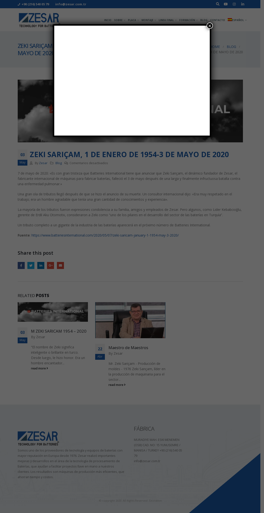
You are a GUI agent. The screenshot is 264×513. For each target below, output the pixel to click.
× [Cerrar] (209, 26)
